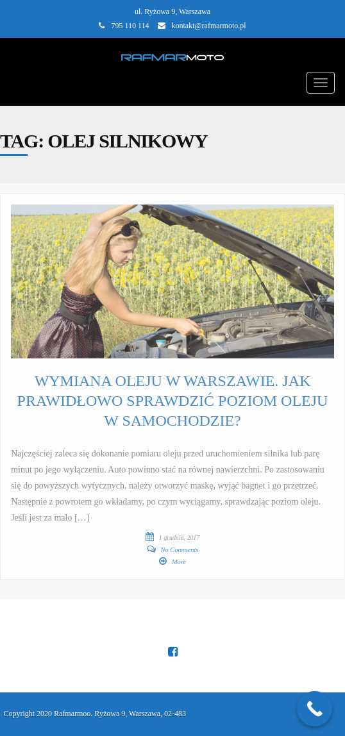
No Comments (180, 549)
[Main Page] (172, 55)
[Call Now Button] (314, 708)
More (179, 561)
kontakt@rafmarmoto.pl (209, 25)
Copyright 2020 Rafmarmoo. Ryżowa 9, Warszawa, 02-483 (94, 713)
